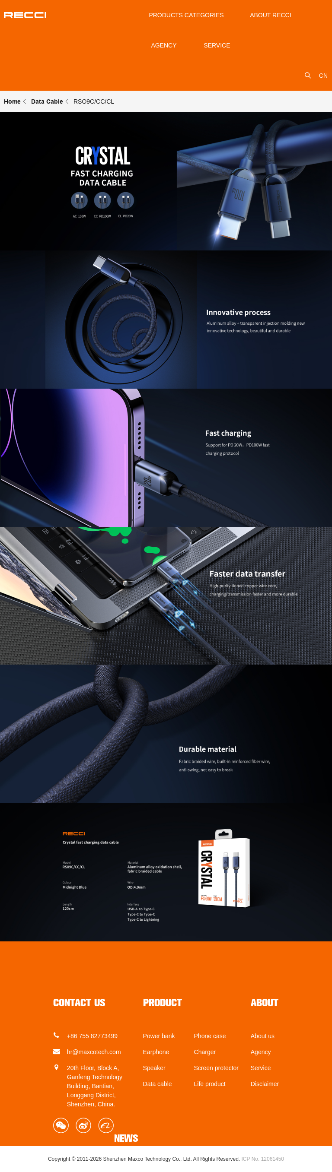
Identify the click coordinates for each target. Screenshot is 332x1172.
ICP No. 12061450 (263, 1159)
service (217, 45)
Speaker (154, 1067)
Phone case (210, 1036)
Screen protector (216, 1067)
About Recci (270, 15)
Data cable (157, 1083)
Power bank (159, 1036)
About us (263, 1036)
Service (261, 1067)
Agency (163, 45)
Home (12, 101)
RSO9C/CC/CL (93, 101)
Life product (210, 1083)
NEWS (126, 1138)
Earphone (156, 1051)
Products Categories (186, 15)
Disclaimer (265, 1083)
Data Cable (47, 101)
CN (323, 75)
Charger (205, 1051)
